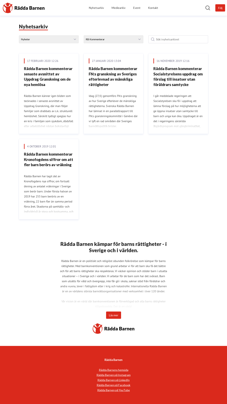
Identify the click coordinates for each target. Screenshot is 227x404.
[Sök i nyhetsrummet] (207, 7)
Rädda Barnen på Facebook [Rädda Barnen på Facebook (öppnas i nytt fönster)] (113, 385)
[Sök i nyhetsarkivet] (178, 39)
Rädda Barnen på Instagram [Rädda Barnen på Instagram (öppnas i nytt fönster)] (113, 375)
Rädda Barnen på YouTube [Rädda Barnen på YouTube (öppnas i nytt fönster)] (113, 390)
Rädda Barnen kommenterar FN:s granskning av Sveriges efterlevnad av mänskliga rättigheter (113, 76)
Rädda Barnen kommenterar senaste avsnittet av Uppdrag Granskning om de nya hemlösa (48, 76)
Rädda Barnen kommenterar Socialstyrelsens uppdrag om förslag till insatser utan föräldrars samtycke (178, 76)
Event (136, 7)
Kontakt (153, 7)
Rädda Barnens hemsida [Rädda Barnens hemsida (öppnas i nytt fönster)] (113, 370)
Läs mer (113, 315)
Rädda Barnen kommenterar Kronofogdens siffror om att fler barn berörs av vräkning (48, 159)
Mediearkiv (118, 7)
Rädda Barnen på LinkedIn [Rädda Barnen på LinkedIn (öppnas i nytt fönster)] (113, 380)
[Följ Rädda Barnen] (220, 8)
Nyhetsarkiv (96, 7)
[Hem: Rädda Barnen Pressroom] (23, 8)
